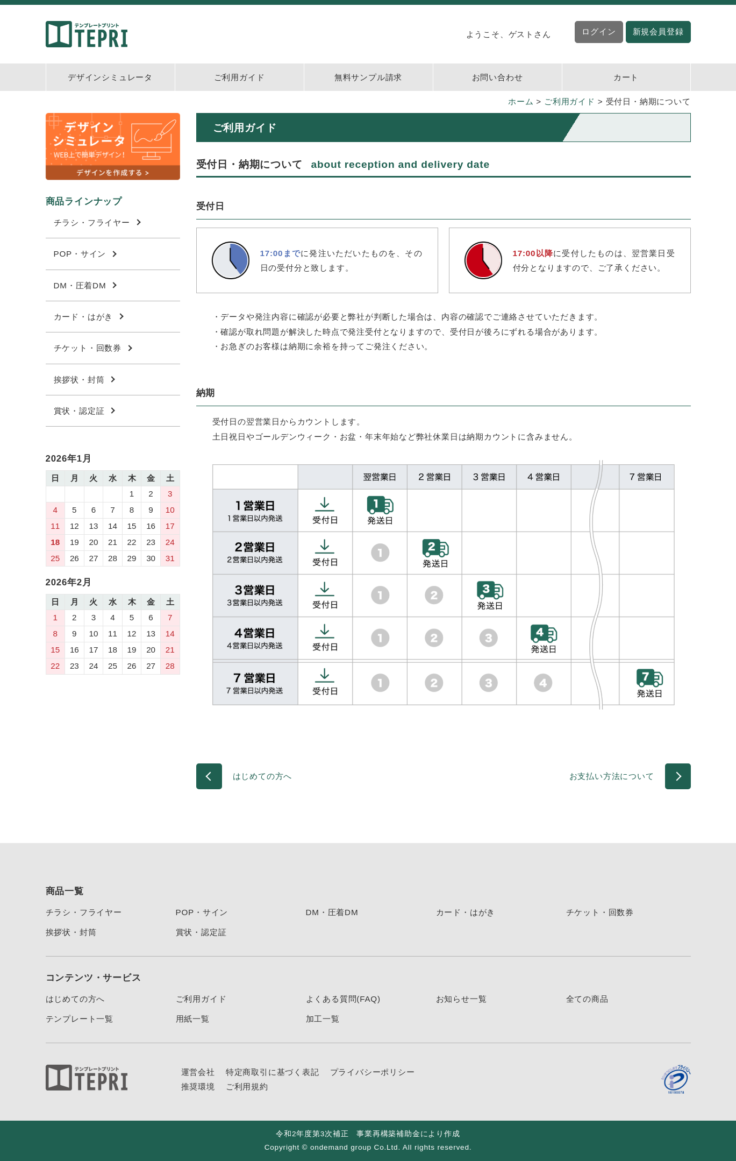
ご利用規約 (247, 1086)
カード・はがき (89, 316)
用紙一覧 (193, 1018)
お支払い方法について (611, 776)
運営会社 (198, 1072)
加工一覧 (323, 1018)
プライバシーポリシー (372, 1072)
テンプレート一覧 (79, 1018)
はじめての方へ (262, 776)
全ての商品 (587, 998)
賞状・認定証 (84, 410)
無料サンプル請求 (368, 77)
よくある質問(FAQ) (343, 998)
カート (626, 77)
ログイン (599, 31)
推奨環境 (198, 1086)
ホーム (520, 101)
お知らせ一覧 (461, 998)
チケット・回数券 (93, 347)
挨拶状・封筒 (84, 379)
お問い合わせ (497, 77)
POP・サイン (85, 253)
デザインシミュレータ (110, 77)
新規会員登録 (658, 31)
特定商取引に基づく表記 (272, 1072)
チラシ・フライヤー (97, 222)
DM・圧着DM (85, 285)
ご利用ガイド (239, 77)
